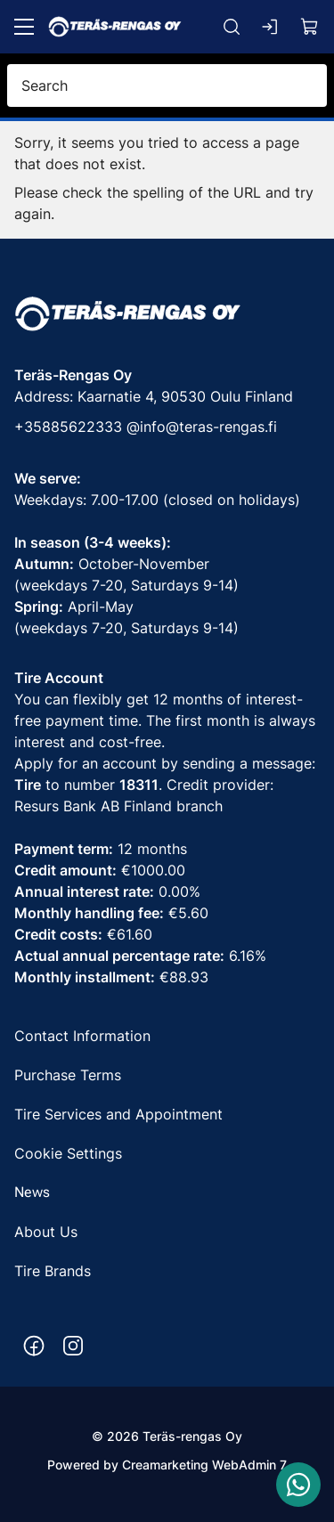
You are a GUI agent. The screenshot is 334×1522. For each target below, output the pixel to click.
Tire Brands (52, 1271)
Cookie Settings (68, 1153)
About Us (45, 1232)
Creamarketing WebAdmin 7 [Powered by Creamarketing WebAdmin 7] (204, 1464)
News (32, 1192)
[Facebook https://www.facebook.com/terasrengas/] (33, 1345)
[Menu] (24, 26)
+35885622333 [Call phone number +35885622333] (68, 426)
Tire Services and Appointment (118, 1114)
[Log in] (270, 26)
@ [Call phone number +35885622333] (133, 426)
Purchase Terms (67, 1075)
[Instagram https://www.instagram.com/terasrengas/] (73, 1345)
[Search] (231, 26)
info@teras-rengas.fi (208, 426)
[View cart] (310, 26)
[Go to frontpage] (115, 26)
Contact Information (84, 1036)
